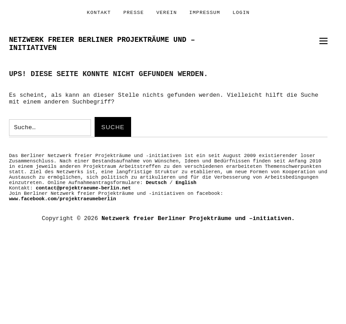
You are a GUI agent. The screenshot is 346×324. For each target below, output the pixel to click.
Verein (166, 12)
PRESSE (133, 12)
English (186, 182)
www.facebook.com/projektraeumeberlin (62, 199)
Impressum (204, 12)
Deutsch (156, 182)
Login (241, 12)
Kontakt (99, 12)
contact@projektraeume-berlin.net (83, 188)
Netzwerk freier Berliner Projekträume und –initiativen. (198, 218)
